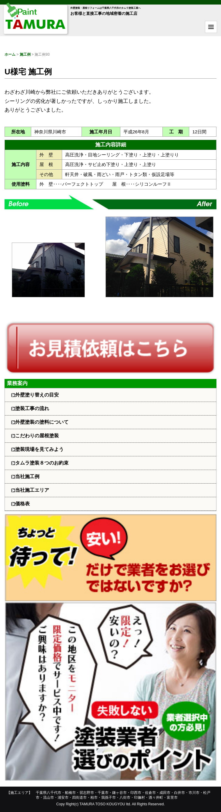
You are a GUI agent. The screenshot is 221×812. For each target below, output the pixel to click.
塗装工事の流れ (32, 408)
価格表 (22, 503)
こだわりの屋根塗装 (37, 435)
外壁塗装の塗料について (42, 422)
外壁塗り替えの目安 (37, 394)
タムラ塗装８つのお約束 (42, 462)
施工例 (25, 54)
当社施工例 (27, 476)
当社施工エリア (32, 490)
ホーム (10, 54)
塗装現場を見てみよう (39, 449)
